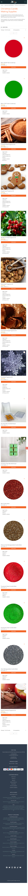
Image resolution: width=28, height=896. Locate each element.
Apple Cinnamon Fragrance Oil (8, 710)
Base (5, 837)
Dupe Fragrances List (13, 794)
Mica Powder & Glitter (14, 823)
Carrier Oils (9, 840)
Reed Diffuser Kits (16, 834)
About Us (13, 780)
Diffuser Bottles (20, 832)
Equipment (12, 824)
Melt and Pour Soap (5, 827)
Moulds (6, 823)
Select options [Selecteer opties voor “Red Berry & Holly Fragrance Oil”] (13, 242)
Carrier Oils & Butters (9, 843)
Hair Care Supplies (13, 842)
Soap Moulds (19, 827)
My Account (14, 776)
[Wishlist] (24, 38)
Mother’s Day (11, 801)
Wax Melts (10, 797)
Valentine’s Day (5, 801)
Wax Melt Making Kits (18, 824)
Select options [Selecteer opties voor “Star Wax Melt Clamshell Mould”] (13, 427)
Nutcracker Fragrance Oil (7, 284)
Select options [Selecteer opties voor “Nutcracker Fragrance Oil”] (13, 288)
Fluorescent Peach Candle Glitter (9, 586)
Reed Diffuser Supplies (13, 831)
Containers (16, 837)
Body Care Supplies (13, 846)
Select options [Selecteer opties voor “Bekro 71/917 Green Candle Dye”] (13, 108)
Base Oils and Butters (12, 827)
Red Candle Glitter (5, 503)
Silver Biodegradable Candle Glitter (9, 669)
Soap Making (20, 797)
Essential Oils (5, 819)
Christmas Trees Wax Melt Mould (8, 463)
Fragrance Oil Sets (11, 855)
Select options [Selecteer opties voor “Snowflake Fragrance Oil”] (13, 381)
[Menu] (3, 2)
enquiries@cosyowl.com (14, 755)
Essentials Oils (17, 847)
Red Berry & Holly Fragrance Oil (8, 237)
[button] (23, 2)
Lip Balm (11, 798)
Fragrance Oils (21, 823)
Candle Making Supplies (13, 816)
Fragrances (8, 832)
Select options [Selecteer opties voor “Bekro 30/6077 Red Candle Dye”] (13, 67)
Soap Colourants (12, 828)
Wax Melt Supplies (13, 822)
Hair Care (14, 798)
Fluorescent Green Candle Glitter (8, 627)
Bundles (8, 820)
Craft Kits (13, 850)
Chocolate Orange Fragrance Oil (9, 330)
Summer (22, 801)
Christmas (17, 802)
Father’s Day (18, 801)
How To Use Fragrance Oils (12, 809)
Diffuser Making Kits (13, 851)
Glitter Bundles (16, 855)
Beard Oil (18, 798)
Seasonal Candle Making (9, 5)
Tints (13, 837)
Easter (15, 801)
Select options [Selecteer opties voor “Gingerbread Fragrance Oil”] (13, 195)
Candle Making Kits (20, 819)
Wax (4, 823)
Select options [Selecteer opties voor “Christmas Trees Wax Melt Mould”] (13, 467)
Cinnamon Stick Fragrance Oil (8, 144)
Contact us (13, 778)
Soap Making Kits (19, 851)
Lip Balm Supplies (14, 835)
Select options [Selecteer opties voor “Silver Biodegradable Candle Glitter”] (13, 672)
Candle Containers (11, 819)
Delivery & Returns (13, 782)
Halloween (13, 802)
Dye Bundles (5, 855)
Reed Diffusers (14, 797)
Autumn (9, 802)
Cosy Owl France (13, 757)
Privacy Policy (13, 784)
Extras (16, 819)
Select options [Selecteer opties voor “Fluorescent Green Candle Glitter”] (13, 631)
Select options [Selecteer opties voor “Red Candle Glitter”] (13, 507)
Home (2, 5)
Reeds (17, 832)
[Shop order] (19, 30)
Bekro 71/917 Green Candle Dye (8, 103)
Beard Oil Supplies (13, 839)
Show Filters (4, 27)
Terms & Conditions (13, 785)
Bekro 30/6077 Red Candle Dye (8, 62)
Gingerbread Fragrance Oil (7, 191)
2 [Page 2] (13, 33)
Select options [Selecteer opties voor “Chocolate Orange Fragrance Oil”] (13, 335)
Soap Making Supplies (13, 826)
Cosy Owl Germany (13, 758)
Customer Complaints (13, 787)
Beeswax (4, 843)
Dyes (9, 823)
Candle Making (5, 797)
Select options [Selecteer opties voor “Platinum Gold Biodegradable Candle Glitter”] (13, 548)
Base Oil (4, 832)
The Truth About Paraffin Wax (13, 807)
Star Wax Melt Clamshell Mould (8, 423)
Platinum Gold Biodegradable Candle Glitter (11, 545)
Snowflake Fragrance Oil (6, 377)
